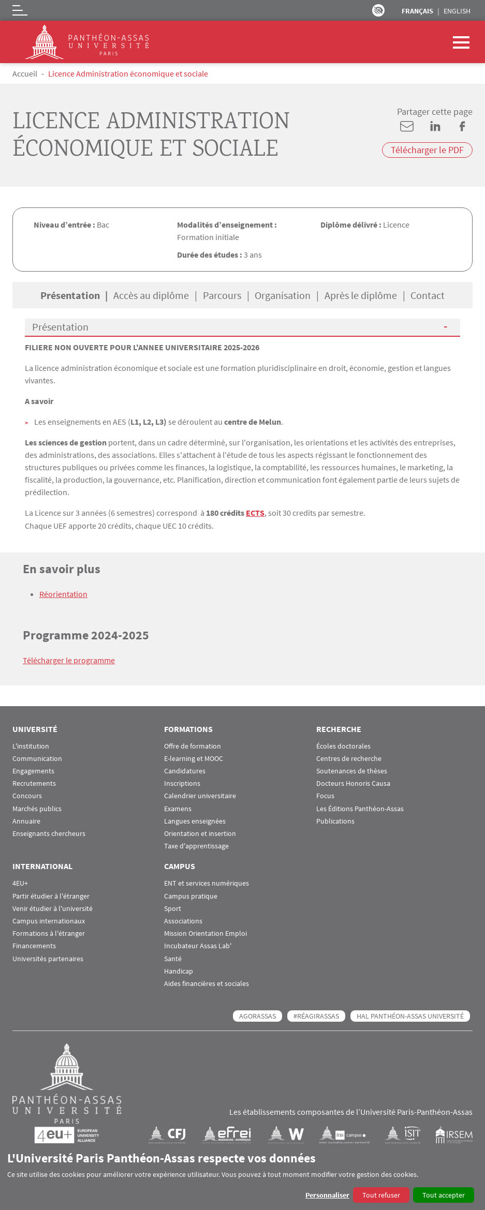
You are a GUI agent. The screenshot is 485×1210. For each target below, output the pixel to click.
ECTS (255, 512)
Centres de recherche (348, 757)
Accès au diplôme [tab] (151, 295)
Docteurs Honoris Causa (353, 782)
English (457, 11)
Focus (325, 794)
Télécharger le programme (69, 659)
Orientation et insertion (200, 832)
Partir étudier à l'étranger (51, 895)
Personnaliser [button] (327, 1195)
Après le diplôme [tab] (361, 295)
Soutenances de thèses (351, 770)
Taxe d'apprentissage (196, 845)
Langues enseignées (195, 820)
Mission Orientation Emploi (205, 932)
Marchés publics (37, 807)
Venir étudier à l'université (52, 907)
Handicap (178, 970)
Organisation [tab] (283, 295)
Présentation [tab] (70, 295)
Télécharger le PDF (427, 150)
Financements (34, 944)
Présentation (60, 326)
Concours (27, 794)
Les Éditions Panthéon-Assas (360, 807)
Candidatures (184, 770)
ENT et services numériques (206, 882)
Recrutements (34, 782)
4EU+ (20, 882)
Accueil (24, 73)
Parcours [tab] (222, 295)
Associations (183, 920)
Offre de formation (192, 745)
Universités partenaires (47, 957)
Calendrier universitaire (200, 794)
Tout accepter (443, 1195)
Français (417, 11)
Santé (173, 957)
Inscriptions (182, 782)
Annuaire (26, 820)
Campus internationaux (48, 920)
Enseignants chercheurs (48, 832)
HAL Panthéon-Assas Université (410, 1015)
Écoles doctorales (343, 745)
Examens (178, 807)
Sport (172, 907)
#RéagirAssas (316, 1015)
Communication (37, 757)
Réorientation (63, 593)
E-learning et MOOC (193, 757)
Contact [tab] (427, 295)
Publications (335, 820)
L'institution (30, 745)
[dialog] (242, 1176)
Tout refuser (381, 1195)
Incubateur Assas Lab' (197, 944)
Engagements (33, 770)
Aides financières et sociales (206, 982)
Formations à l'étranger (48, 932)
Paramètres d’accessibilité (378, 10)
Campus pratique (190, 895)
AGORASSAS (257, 1015)
